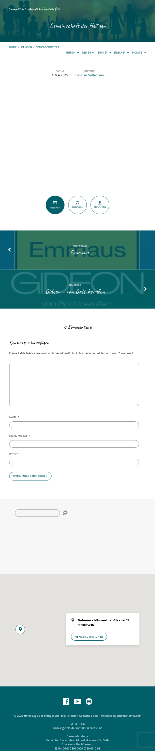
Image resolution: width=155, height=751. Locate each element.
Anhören (77, 205)
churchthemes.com (129, 715)
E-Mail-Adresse (19, 435)
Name (14, 416)
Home (12, 47)
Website (14, 454)
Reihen (88, 52)
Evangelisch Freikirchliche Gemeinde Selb (34, 9)
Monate (139, 52)
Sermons (26, 47)
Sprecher (121, 52)
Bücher (104, 52)
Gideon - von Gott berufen (75, 291)
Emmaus (80, 252)
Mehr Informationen (89, 636)
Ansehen (55, 205)
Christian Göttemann (89, 75)
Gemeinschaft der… (49, 47)
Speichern (99, 204)
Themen (72, 52)
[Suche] (37, 513)
